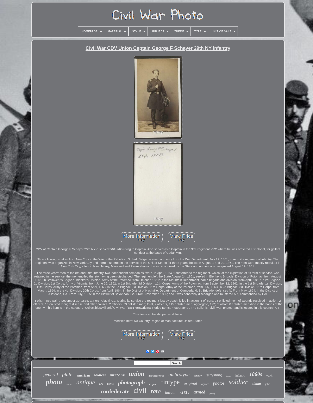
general (50, 374)
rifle (184, 393)
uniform (117, 375)
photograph (131, 382)
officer (205, 384)
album (256, 384)
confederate (115, 391)
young (212, 393)
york (269, 375)
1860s (255, 374)
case (110, 383)
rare (156, 391)
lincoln (170, 392)
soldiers (100, 375)
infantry (240, 375)
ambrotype (178, 374)
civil (140, 390)
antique (85, 382)
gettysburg (214, 375)
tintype (170, 382)
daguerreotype (156, 375)
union (136, 373)
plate (67, 374)
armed (199, 392)
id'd (101, 384)
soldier (238, 382)
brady (228, 376)
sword (69, 384)
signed (153, 384)
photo (54, 382)
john (267, 384)
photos (219, 383)
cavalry (198, 375)
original (190, 383)
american (83, 375)
